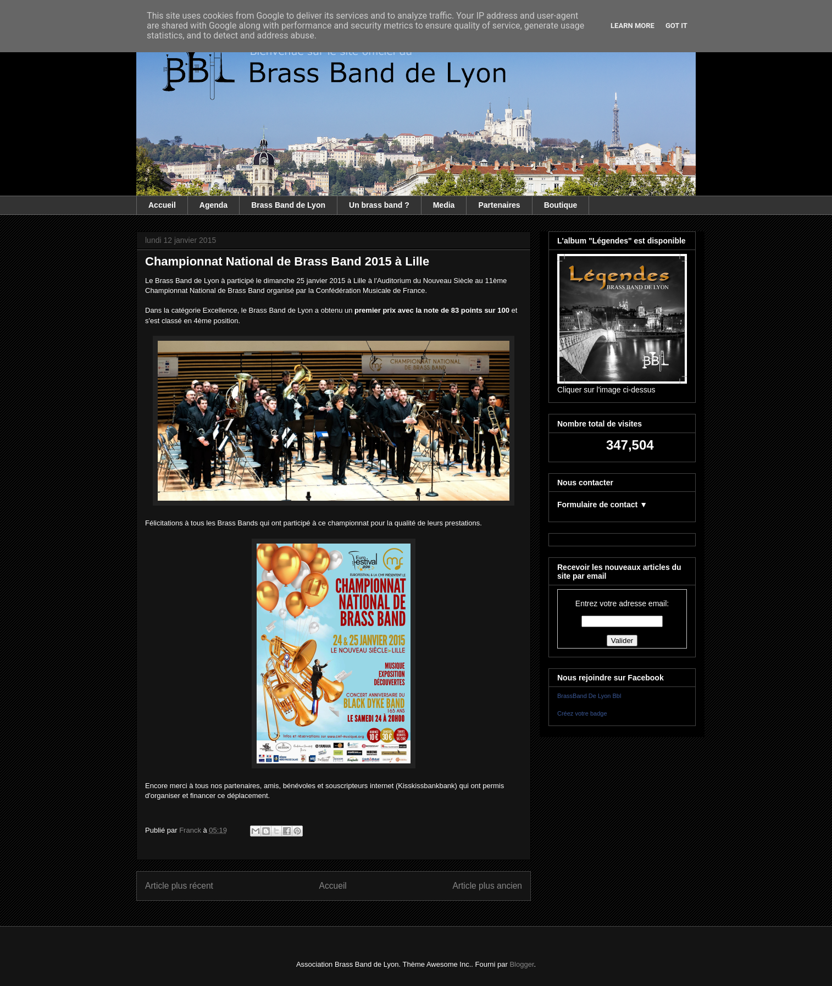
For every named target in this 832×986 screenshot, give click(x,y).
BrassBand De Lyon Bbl (589, 696)
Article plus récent (179, 885)
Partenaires (499, 205)
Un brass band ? (379, 205)
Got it (676, 25)
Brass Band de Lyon (288, 205)
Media (444, 205)
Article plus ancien (487, 885)
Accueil (162, 205)
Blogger (521, 964)
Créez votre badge (582, 713)
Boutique (561, 205)
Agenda (213, 205)
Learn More (632, 25)
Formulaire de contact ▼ (602, 504)
